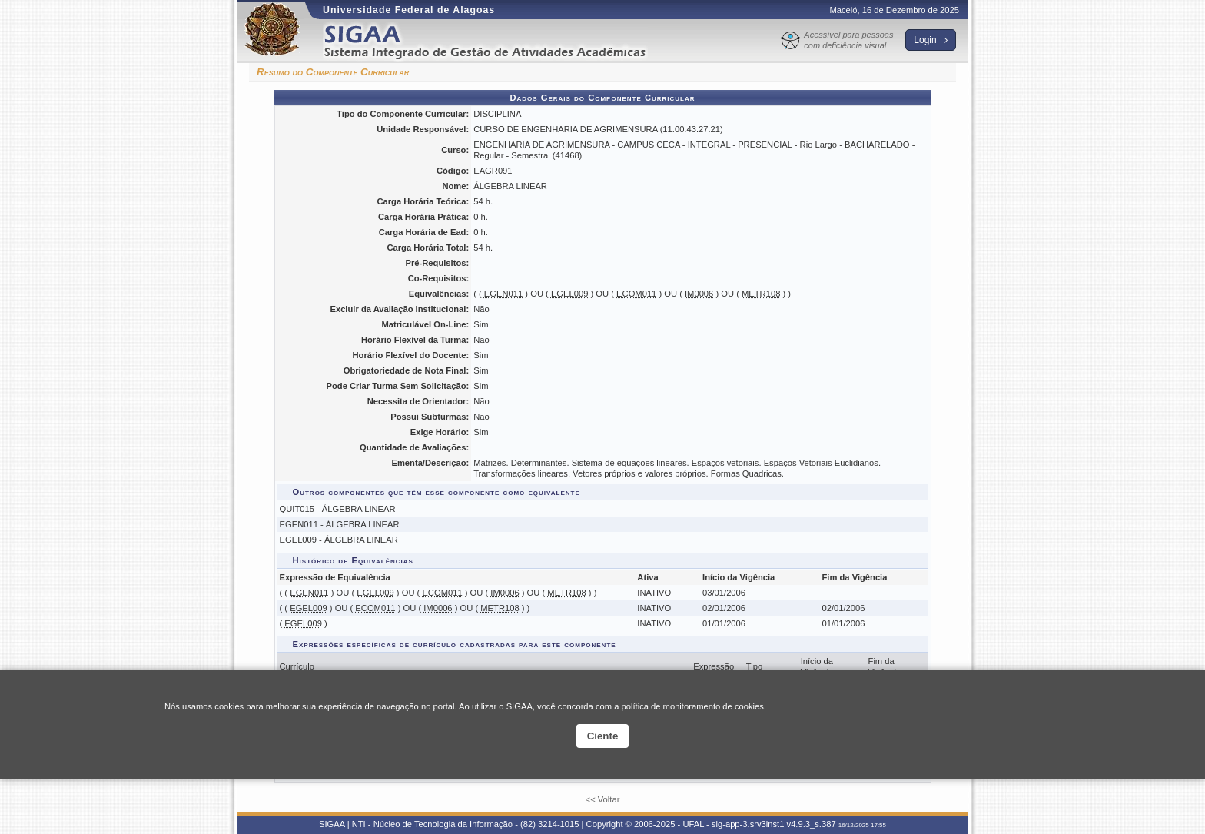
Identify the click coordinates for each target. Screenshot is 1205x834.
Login (931, 40)
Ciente (603, 736)
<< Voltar (603, 799)
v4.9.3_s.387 (811, 824)
